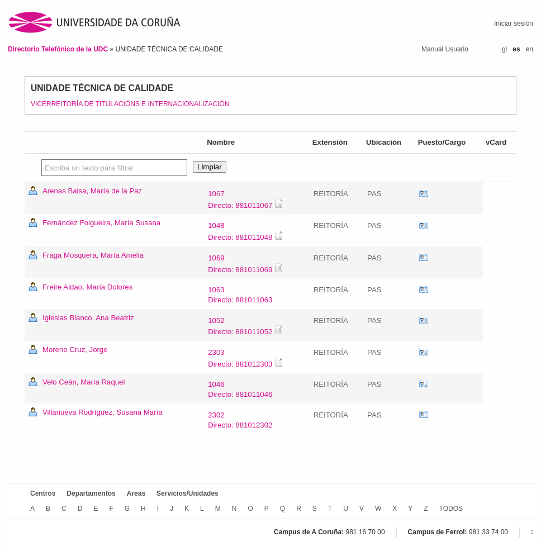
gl (504, 49)
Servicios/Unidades (187, 493)
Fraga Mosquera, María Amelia (93, 255)
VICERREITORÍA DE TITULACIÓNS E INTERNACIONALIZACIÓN (130, 104)
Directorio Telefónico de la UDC (59, 49)
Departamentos (91, 493)
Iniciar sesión (513, 23)
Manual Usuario (444, 49)
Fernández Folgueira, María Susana (101, 223)
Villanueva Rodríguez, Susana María (102, 412)
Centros (42, 493)
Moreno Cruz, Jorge (75, 349)
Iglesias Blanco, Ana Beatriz (88, 318)
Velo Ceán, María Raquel (83, 382)
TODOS (451, 508)
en (529, 49)
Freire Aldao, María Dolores (87, 287)
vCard (423, 194)
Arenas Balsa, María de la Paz (92, 191)
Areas (136, 493)
